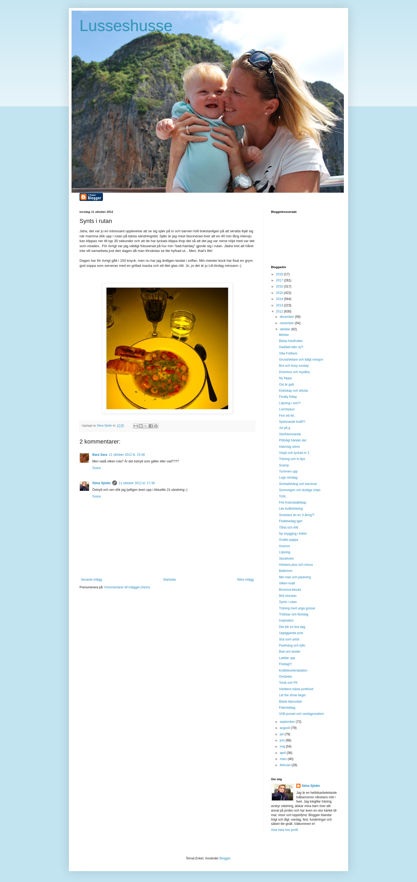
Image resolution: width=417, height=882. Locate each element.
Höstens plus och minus (296, 565)
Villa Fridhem (288, 353)
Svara (96, 468)
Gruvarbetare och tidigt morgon (301, 359)
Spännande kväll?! (292, 422)
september (288, 722)
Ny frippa (285, 378)
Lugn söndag (288, 477)
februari (285, 765)
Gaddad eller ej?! (291, 347)
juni (283, 740)
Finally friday (288, 397)
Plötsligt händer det (292, 440)
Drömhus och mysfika (294, 372)
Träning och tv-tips (292, 459)
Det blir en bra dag (292, 627)
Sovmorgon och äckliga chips (299, 490)
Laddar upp (287, 658)
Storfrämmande (290, 434)
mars (284, 759)
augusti (285, 728)
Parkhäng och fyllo (292, 645)
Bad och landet (289, 651)
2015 (280, 293)
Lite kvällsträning (291, 508)
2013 (280, 305)
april (283, 753)
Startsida (169, 579)
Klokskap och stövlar (293, 391)
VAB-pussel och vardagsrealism (301, 714)
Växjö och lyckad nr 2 (294, 453)
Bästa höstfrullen (291, 341)
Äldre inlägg (245, 579)
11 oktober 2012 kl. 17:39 (137, 483)
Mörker (284, 335)
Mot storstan (288, 596)
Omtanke (285, 676)
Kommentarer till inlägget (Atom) (127, 587)
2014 (280, 299)
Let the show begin (292, 695)
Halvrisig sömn (289, 447)
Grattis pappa (288, 540)
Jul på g (284, 428)
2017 (280, 280)
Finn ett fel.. (287, 415)
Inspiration (286, 620)
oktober (285, 329)
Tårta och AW (288, 527)
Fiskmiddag (287, 708)
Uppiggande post (291, 633)
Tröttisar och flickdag (293, 614)
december (287, 317)
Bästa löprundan (290, 701)
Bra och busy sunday (294, 366)
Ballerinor (286, 571)
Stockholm (286, 558)
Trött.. (283, 496)
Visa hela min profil (284, 830)
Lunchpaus (287, 409)
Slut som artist (289, 639)
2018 (280, 274)
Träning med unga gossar (297, 608)
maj (283, 746)
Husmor (284, 546)
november (287, 323)
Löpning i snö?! (290, 403)
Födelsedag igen (291, 521)
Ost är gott (286, 384)
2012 (280, 311)
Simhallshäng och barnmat (298, 484)
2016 (280, 286)
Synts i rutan (288, 602)
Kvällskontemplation (293, 670)
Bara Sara (99, 455)
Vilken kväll (287, 583)
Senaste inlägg (91, 579)
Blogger (224, 858)
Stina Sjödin (101, 483)
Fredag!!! (285, 664)
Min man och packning (295, 577)
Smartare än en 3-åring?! (296, 515)
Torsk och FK (288, 683)
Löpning (284, 552)
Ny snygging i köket (293, 533)
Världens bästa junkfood (296, 689)
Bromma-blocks (290, 590)
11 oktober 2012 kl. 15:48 (127, 455)
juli (282, 734)
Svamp (284, 465)
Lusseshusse (126, 26)
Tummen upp (288, 471)
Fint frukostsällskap (292, 502)
